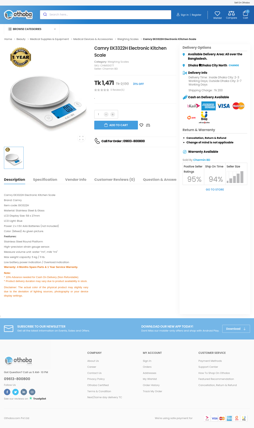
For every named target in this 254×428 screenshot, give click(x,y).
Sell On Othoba (242, 2)
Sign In (183, 15)
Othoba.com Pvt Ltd (16, 418)
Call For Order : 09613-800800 (123, 141)
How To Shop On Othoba (214, 373)
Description (14, 179)
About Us (93, 361)
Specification (45, 179)
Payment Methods (210, 361)
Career (91, 367)
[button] (32, 29)
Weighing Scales (118, 62)
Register (196, 15)
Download (233, 329)
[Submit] (44, 14)
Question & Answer (160, 179)
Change (234, 65)
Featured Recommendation (216, 379)
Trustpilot (39, 399)
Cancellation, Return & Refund (217, 385)
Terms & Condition (99, 391)
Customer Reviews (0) (114, 179)
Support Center (208, 367)
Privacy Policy (96, 379)
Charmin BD (110, 69)
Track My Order (152, 391)
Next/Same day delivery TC (104, 397)
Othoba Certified (98, 385)
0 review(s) (117, 90)
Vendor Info (75, 179)
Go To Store (215, 190)
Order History (151, 385)
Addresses (149, 373)
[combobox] (105, 14)
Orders (147, 367)
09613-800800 (17, 379)
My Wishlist (150, 379)
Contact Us (94, 373)
